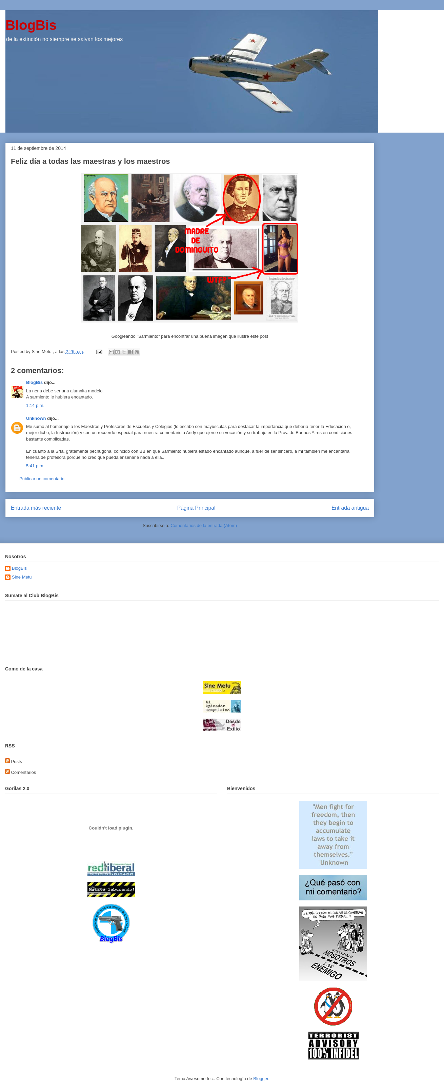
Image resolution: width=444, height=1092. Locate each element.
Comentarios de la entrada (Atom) (203, 525)
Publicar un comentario (41, 478)
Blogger (260, 1078)
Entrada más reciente (36, 508)
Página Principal (196, 508)
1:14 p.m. (35, 405)
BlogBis (31, 25)
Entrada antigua (350, 508)
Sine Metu (22, 577)
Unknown (36, 418)
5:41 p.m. (35, 465)
